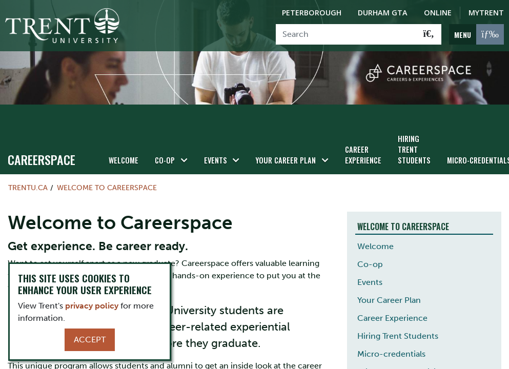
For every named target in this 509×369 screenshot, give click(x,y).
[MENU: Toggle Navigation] (476, 34)
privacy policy (91, 306)
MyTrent (486, 12)
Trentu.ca (28, 187)
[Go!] (428, 34)
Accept (90, 339)
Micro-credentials (391, 354)
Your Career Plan (286, 160)
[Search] (346, 34)
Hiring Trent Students (414, 149)
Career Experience (363, 155)
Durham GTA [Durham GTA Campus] (383, 12)
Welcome (123, 160)
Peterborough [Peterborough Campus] (311, 12)
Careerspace (41, 159)
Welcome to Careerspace (107, 187)
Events (215, 160)
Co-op (165, 160)
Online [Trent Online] (438, 12)
